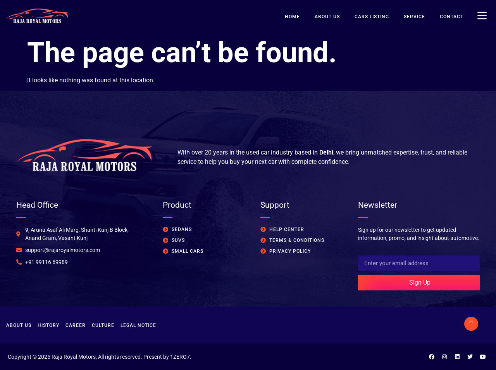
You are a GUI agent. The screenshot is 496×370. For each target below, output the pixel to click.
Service (414, 16)
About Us (327, 16)
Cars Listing (372, 16)
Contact (451, 16)
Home (292, 16)
